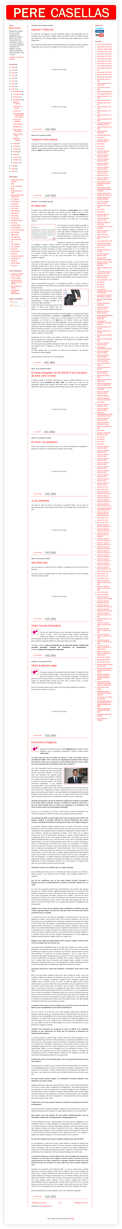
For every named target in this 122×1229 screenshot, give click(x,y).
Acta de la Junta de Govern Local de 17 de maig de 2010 (104, 647)
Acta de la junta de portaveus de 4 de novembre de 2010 (103, 513)
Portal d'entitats (16, 278)
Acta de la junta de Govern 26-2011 (103, 409)
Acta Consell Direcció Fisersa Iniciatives (103, 360)
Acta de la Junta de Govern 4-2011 (103, 471)
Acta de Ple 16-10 (102, 489)
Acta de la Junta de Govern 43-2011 (103, 343)
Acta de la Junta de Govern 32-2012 (103, 140)
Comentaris (15, 305)
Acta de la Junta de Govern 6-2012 (103, 231)
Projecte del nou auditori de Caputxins (104, 698)
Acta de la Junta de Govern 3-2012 (103, 254)
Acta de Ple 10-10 (102, 578)
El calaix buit (38, 205)
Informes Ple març (102, 175)
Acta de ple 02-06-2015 (104, 44)
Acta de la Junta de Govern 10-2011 (103, 447)
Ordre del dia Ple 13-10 (104, 571)
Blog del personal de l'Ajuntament (17, 195)
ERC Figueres (15, 211)
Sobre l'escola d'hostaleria (46, 625)
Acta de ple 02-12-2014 (104, 59)
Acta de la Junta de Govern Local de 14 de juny (104, 624)
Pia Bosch (14, 249)
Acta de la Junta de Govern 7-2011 (103, 459)
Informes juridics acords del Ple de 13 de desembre (104, 263)
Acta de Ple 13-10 (102, 522)
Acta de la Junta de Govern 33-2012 (103, 160)
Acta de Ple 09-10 (102, 594)
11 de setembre (40, 500)
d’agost (15, 143)
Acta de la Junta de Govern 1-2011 (103, 483)
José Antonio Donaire (17, 230)
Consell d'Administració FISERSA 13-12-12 (104, 123)
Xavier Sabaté (15, 263)
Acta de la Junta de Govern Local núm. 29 (104, 564)
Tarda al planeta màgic (44, 665)
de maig (15, 151)
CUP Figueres (15, 201)
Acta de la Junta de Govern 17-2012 (103, 172)
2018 (13, 67)
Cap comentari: (38, 129)
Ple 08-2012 (101, 137)
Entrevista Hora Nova (103, 135)
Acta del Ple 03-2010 (103, 660)
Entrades (14, 302)
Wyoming (14, 261)
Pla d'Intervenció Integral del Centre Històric (17, 282)
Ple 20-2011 (101, 287)
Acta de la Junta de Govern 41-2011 (103, 352)
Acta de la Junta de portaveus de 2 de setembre (103, 534)
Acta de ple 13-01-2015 (104, 54)
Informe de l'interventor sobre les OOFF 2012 (104, 384)
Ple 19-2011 (101, 284)
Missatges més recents (39, 1203)
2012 (13, 84)
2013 (13, 81)
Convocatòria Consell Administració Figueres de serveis (104, 189)
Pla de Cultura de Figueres (16, 287)
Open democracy (16, 239)
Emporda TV (15, 213)
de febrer (16, 160)
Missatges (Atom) (46, 1206)
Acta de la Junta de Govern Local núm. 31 (104, 555)
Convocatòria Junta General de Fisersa (103, 423)
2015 (13, 75)
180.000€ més (39, 562)
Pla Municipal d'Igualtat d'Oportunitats (15, 291)
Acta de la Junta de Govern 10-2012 (103, 202)
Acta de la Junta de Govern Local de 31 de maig (104, 636)
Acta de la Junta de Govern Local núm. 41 (104, 492)
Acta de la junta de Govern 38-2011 (103, 372)
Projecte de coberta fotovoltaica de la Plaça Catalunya (104, 693)
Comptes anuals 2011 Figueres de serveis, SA (104, 194)
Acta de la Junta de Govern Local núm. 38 (104, 504)
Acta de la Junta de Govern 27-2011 (103, 405)
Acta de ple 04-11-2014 (104, 61)
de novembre (17, 94)
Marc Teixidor (15, 232)
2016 (13, 73)
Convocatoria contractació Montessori (104, 348)
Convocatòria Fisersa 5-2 (105, 94)
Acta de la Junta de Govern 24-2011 (103, 419)
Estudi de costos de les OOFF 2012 (104, 380)
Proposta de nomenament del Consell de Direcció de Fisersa (104, 414)
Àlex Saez (14, 265)
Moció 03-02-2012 (102, 234)
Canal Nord (14, 204)
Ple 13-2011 (101, 402)
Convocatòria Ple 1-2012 (104, 280)
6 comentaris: (37, 362)
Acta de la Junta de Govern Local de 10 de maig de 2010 (104, 653)
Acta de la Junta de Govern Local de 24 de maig (104, 641)
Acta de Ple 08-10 (102, 592)
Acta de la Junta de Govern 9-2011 (103, 451)
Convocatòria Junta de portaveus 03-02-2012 (104, 244)
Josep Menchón (16, 227)
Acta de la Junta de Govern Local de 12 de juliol (104, 582)
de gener (16, 162)
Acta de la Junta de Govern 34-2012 (103, 156)
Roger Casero (15, 251)
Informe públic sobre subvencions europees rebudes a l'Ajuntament (104, 683)
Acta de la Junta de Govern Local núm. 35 (104, 543)
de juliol (15, 146)
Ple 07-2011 (101, 442)
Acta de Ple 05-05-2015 (104, 47)
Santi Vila (14, 254)
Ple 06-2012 (101, 149)
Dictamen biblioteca (103, 396)
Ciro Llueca (14, 208)
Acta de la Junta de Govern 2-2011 (103, 479)
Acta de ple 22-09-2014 (104, 66)
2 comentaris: (37, 431)
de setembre (17, 100)
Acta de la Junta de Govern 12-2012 (103, 178)
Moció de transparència (104, 91)
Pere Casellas (16, 28)
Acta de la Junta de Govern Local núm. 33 (104, 539)
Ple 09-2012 (101, 144)
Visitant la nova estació (44, 139)
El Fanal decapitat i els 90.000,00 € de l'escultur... (18, 115)
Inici (60, 1203)
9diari (12, 184)
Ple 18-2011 (101, 282)
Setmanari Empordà (17, 256)
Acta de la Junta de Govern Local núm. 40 (104, 496)
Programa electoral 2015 (104, 49)
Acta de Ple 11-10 (102, 576)
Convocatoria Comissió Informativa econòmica (104, 296)
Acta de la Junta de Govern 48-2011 (103, 276)
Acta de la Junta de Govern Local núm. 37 (104, 525)
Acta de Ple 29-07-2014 (104, 74)
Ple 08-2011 (101, 439)
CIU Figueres (15, 199)
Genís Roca (14, 216)
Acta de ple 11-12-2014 (104, 56)
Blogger (71, 1218)
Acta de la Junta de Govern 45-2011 (103, 312)
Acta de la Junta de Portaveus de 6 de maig (104, 597)
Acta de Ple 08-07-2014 (104, 77)
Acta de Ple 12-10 (102, 573)
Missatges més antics (81, 1203)
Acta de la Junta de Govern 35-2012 (103, 152)
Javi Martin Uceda (16, 220)
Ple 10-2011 (101, 437)
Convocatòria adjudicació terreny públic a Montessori (105, 317)
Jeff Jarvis (14, 223)
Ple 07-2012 (101, 146)
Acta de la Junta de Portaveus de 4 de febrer (104, 610)
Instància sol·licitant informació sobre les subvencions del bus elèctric (103, 676)
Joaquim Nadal (15, 225)
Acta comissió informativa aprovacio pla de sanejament (104, 291)
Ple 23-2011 (101, 209)
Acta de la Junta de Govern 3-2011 (103, 475)
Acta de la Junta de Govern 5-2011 (103, 467)
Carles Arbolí (15, 206)
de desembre (17, 91)
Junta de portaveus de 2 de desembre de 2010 (104, 509)
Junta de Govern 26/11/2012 (102, 132)
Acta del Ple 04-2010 (103, 657)
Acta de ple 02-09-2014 (104, 72)
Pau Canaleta (15, 246)
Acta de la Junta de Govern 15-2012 (103, 168)
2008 (13, 169)
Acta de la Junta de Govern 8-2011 (103, 455)
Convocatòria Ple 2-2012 (104, 241)
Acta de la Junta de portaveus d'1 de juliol (103, 547)
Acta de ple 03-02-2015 (104, 51)
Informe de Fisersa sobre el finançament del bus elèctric (104, 670)
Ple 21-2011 (101, 247)
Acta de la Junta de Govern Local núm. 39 (104, 500)
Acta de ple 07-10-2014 (104, 63)
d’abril (15, 154)
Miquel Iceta (15, 235)
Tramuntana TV (16, 258)
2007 (13, 171)
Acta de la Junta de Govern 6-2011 (103, 463)
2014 (13, 78)
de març (16, 157)
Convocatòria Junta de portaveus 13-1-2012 (104, 272)
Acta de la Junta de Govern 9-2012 (103, 219)
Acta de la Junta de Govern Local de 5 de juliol (103, 588)
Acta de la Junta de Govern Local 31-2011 (104, 399)
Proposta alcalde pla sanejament (103, 304)
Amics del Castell (16, 186)
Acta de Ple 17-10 (102, 487)
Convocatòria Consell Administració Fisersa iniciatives (103, 183)
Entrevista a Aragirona (43, 742)
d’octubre (16, 97)
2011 (13, 86)
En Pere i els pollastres (44, 442)
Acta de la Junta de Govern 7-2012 (103, 215)
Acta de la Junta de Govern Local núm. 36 (104, 529)
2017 (13, 70)
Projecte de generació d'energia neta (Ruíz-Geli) (104, 710)
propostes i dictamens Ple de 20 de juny (104, 433)
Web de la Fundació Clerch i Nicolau (17, 274)
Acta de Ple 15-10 (102, 518)
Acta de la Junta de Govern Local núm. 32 (104, 551)
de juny (15, 149)
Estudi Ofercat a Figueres (102, 719)
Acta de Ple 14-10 (102, 520)
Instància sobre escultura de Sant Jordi (104, 665)
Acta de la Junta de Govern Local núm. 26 (104, 568)
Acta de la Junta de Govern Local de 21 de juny (104, 614)
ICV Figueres (15, 218)
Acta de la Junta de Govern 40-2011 (103, 356)
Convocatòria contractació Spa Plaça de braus (104, 322)
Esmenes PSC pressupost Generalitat (104, 258)
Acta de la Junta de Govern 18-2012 (103, 164)
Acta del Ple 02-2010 (103, 662)
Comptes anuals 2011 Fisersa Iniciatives (104, 198)
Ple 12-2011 (101, 430)
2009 (13, 166)
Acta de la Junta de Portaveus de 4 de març (104, 606)
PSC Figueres (15, 244)
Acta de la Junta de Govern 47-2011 (103, 308)
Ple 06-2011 (101, 444)
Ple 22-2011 (101, 212)
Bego (12, 188)
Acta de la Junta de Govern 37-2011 (103, 392)
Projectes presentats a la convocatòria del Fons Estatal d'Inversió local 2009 (104, 703)
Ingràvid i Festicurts (42, 29)
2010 (13, 89)
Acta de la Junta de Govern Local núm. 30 (104, 559)
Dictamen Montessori (103, 100)
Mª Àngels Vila (15, 237)
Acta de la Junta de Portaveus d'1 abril (103, 601)
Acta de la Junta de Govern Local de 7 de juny (103, 630)
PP (12, 242)
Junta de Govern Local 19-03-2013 (104, 84)
